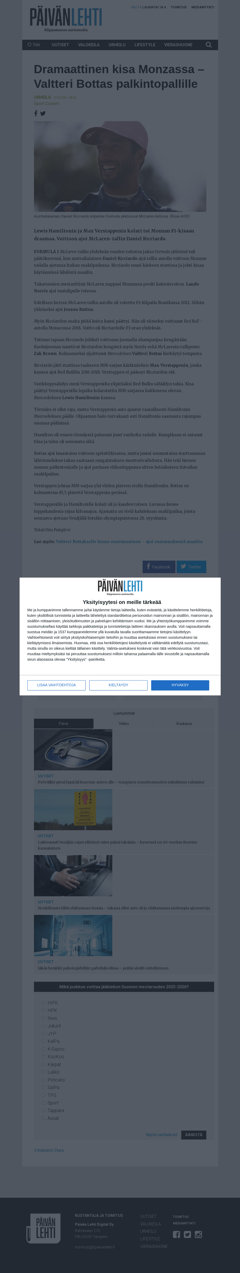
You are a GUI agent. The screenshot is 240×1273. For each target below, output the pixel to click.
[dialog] (120, 636)
